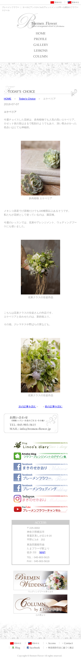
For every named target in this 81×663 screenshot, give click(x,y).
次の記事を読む (27, 406)
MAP (42, 552)
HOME (7, 98)
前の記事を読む (53, 406)
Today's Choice (27, 98)
